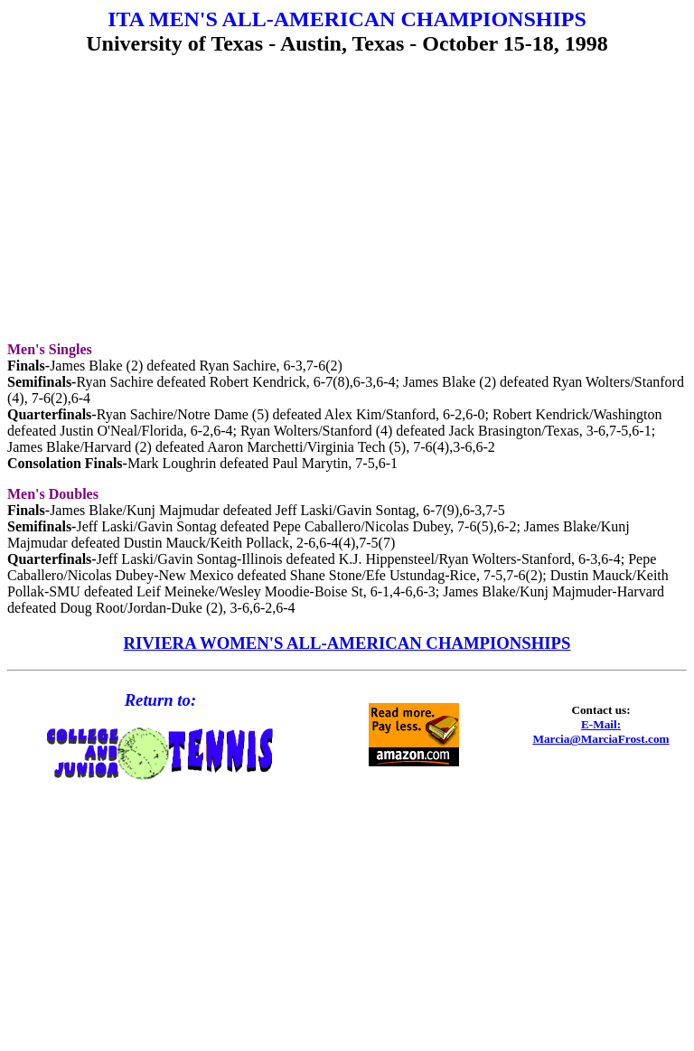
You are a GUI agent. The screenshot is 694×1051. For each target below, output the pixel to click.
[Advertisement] (347, 200)
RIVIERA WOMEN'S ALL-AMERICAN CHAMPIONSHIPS (347, 642)
